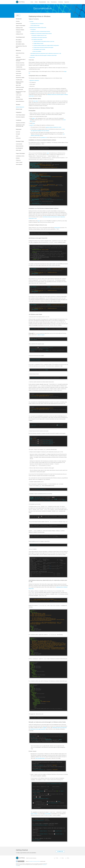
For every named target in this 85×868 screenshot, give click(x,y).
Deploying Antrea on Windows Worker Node (38, 27)
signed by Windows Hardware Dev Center (53, 127)
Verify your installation (37, 51)
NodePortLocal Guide (20, 87)
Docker (33, 123)
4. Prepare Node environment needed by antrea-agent (43, 47)
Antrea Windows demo (35, 25)
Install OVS (32, 125)
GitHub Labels (18, 150)
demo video (35, 101)
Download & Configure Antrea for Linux (39, 35)
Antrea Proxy (18, 75)
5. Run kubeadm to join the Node (39, 49)
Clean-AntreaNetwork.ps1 (40, 758)
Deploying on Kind (19, 27)
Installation (45, 727)
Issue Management (19, 148)
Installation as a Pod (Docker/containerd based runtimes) (41, 33)
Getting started (57, 227)
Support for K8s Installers (20, 25)
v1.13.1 (18, 15)
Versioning (18, 97)
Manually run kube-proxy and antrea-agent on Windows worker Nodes (44, 55)
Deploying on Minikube (20, 29)
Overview (18, 21)
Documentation (60, 851)
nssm (48, 153)
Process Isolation (48, 813)
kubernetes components (34, 80)
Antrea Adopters (19, 164)
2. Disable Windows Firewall (38, 43)
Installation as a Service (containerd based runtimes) (40, 31)
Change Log (18, 160)
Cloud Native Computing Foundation (34, 861)
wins (38, 220)
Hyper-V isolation (34, 813)
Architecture (18, 57)
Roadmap (17, 158)
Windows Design (19, 109)
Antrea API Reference (20, 101)
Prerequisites (33, 29)
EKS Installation (18, 39)
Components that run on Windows (37, 23)
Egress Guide (18, 85)
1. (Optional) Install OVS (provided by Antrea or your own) (43, 41)
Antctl (17, 55)
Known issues (32, 57)
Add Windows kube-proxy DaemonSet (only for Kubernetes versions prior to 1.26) (46, 53)
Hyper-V (33, 118)
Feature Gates (18, 73)
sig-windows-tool (43, 137)
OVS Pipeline (18, 71)
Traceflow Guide (19, 79)
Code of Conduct (19, 162)
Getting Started (19, 23)
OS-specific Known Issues (20, 69)
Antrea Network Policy (20, 53)
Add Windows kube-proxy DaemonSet (59, 727)
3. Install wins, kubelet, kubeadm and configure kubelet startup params (46, 45)
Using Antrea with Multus (20, 122)
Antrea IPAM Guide (19, 89)
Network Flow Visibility (20, 77)
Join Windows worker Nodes (37, 39)
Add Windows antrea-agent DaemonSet (39, 37)
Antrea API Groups (19, 99)
